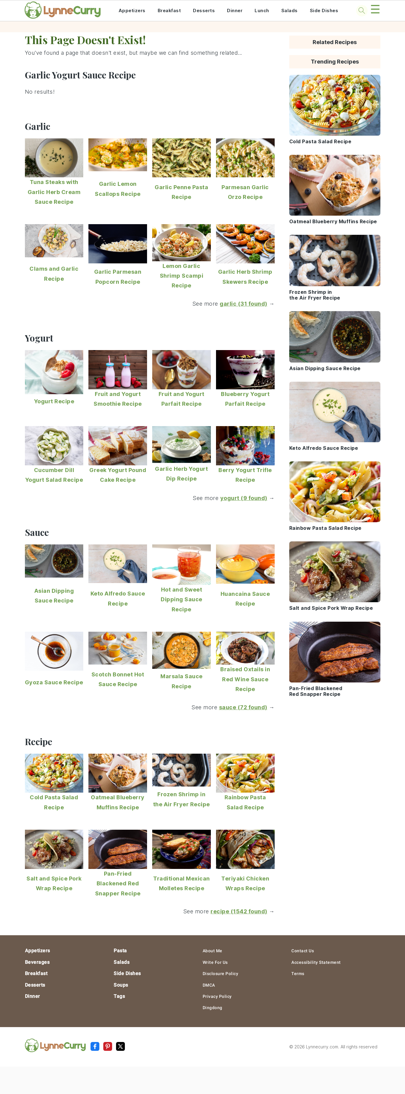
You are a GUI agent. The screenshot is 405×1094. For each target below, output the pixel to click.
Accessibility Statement (316, 962)
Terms (297, 973)
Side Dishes (324, 10)
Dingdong (212, 1007)
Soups (121, 985)
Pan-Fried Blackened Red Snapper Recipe (118, 883)
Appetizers (132, 10)
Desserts (204, 10)
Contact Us (302, 950)
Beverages (37, 962)
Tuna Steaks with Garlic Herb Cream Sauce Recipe (54, 192)
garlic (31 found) (243, 303)
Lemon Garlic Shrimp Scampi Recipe (182, 276)
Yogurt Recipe (54, 401)
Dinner (234, 10)
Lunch (262, 10)
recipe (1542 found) (239, 911)
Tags (119, 996)
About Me (212, 950)
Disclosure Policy (221, 973)
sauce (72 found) (243, 707)
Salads (289, 10)
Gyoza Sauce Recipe (54, 682)
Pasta (120, 950)
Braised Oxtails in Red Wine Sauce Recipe (245, 679)
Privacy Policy (217, 996)
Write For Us (215, 962)
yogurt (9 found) (243, 498)
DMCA (209, 985)
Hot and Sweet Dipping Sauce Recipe (181, 599)
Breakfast (169, 10)
